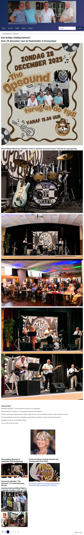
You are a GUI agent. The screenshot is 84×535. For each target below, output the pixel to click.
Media (17, 28)
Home (3, 28)
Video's (23, 28)
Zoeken (79, 28)
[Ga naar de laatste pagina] (18, 531)
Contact (30, 28)
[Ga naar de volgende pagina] (15, 531)
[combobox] (67, 28)
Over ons (10, 28)
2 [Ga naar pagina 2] (10, 532)
